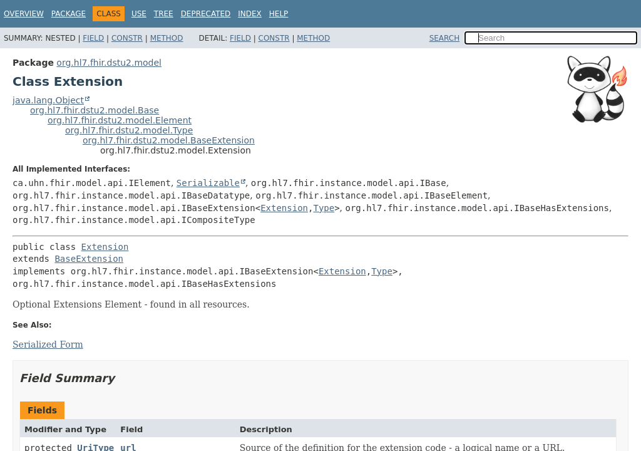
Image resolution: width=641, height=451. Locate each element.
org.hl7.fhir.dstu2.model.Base (94, 110)
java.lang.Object (48, 100)
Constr (127, 38)
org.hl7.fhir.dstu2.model (109, 63)
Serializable (208, 183)
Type (323, 208)
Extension (284, 208)
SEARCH (444, 38)
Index (250, 13)
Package (68, 13)
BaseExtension (88, 259)
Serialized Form (48, 345)
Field (93, 38)
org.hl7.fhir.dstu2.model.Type (129, 130)
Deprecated (206, 13)
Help (279, 13)
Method (166, 38)
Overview (24, 13)
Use (138, 13)
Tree (163, 13)
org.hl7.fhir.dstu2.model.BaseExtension (169, 140)
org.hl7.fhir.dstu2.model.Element (120, 120)
